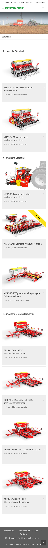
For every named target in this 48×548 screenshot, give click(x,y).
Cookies (38, 531)
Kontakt (23, 534)
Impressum (9, 531)
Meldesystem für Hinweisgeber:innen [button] (22, 538)
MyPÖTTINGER (10, 3)
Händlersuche (25, 3)
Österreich (40, 3)
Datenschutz (24, 531)
